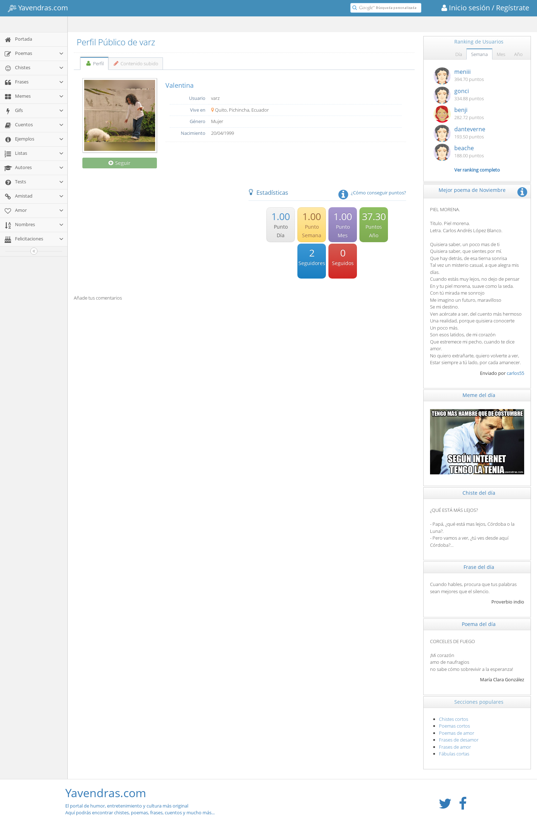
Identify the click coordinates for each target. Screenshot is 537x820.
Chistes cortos (453, 719)
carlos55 (515, 373)
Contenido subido (136, 63)
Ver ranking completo (477, 170)
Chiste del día (478, 492)
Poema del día (479, 624)
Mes (501, 54)
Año (518, 54)
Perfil (94, 63)
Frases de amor (455, 747)
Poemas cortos (454, 726)
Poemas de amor (456, 733)
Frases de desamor (459, 740)
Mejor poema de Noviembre (472, 190)
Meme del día (478, 395)
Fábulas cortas (454, 753)
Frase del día (479, 567)
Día (458, 54)
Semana (479, 54)
